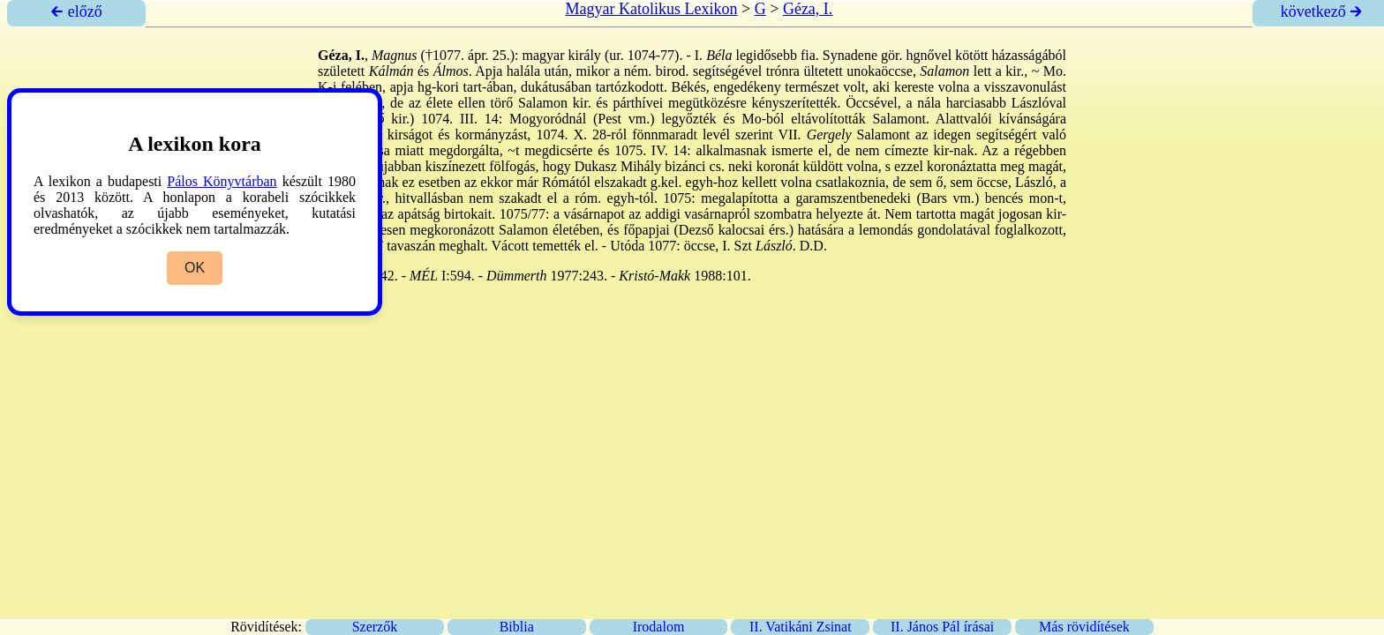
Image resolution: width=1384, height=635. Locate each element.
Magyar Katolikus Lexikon (652, 9)
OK (194, 267)
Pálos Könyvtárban (221, 181)
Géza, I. (807, 9)
